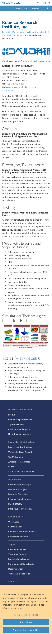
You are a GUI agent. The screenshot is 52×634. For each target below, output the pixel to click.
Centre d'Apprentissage (19, 484)
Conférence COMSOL (18, 536)
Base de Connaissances (19, 559)
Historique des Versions (19, 434)
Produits (12, 414)
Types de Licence (16, 424)
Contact (36, 8)
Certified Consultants (12, 35)
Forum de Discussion (18, 494)
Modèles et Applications (20, 447)
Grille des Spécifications (20, 419)
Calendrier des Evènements (21, 531)
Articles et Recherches (19, 461)
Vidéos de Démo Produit (20, 452)
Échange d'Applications (19, 499)
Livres (11, 466)
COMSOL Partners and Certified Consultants (24, 31)
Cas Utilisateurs (15, 456)
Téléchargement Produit (19, 573)
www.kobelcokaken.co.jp (23, 87)
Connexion (21, 8)
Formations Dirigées (18, 489)
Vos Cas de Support (17, 554)
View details (27, 358)
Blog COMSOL (15, 503)
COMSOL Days (15, 526)
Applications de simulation (21, 471)
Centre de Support (17, 549)
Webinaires (13, 521)
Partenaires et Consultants (21, 564)
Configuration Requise (19, 429)
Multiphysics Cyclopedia (20, 508)
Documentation (15, 568)
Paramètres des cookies (26, 615)
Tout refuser (26, 623)
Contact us (7, 90)
